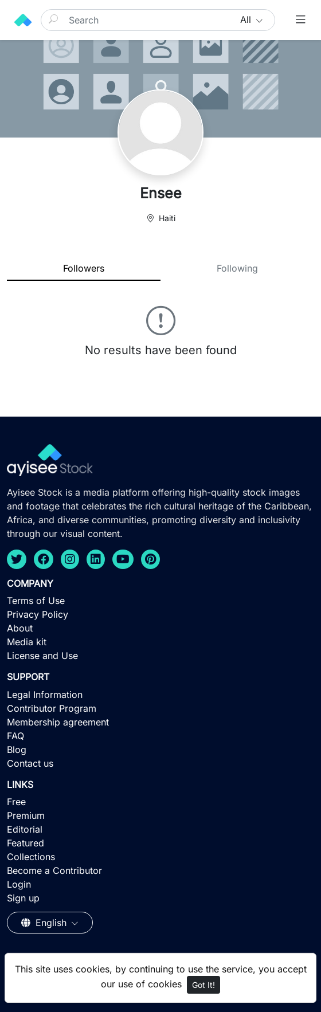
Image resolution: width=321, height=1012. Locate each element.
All (247, 19)
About (20, 628)
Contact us (30, 763)
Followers (83, 268)
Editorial (24, 829)
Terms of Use (36, 600)
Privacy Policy (37, 614)
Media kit (26, 642)
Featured (25, 843)
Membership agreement (58, 722)
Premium (26, 815)
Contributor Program (51, 708)
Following (237, 268)
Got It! (203, 985)
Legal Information (45, 694)
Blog (16, 749)
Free (16, 801)
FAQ (15, 736)
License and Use (42, 655)
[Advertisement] (160, 928)
